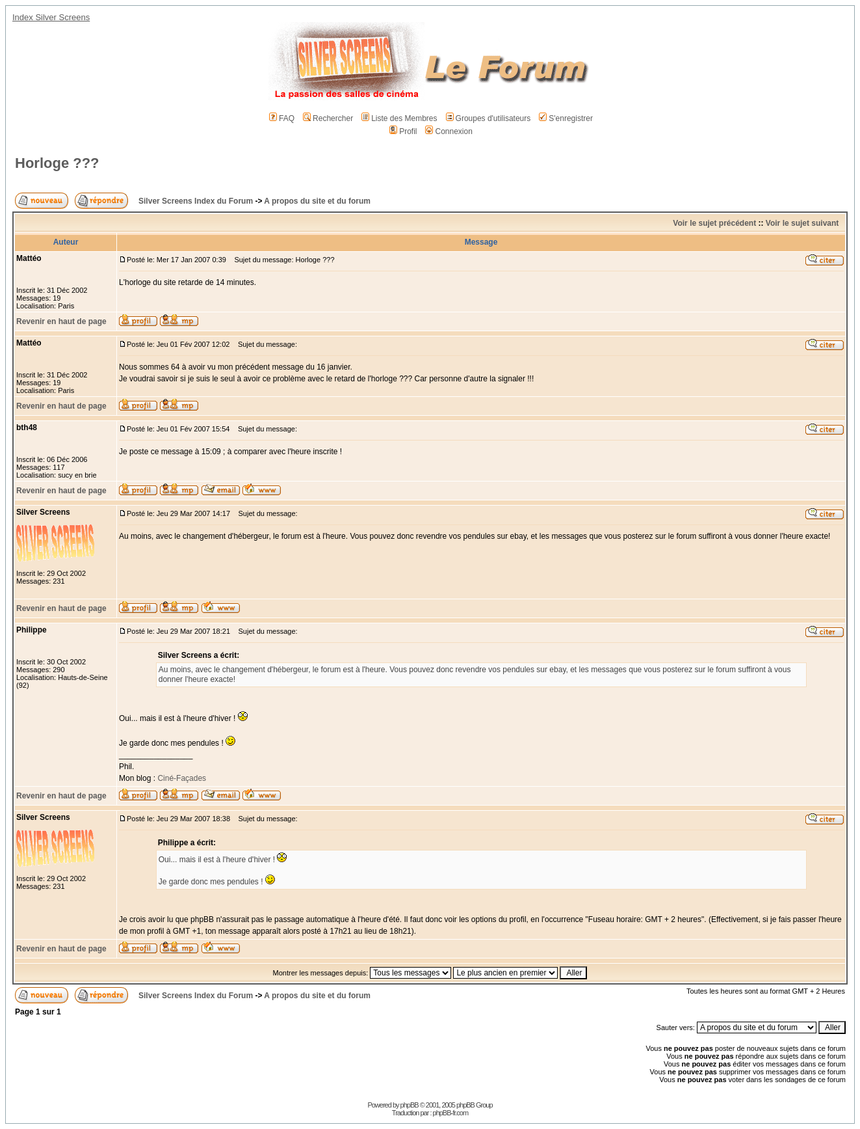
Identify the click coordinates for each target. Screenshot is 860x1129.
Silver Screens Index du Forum (195, 201)
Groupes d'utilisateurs (488, 118)
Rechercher (328, 118)
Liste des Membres (399, 118)
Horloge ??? (57, 163)
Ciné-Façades (180, 778)
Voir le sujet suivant (802, 223)
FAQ (281, 118)
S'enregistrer (566, 118)
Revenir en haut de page (61, 321)
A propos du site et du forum (317, 201)
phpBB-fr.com (451, 1113)
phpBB (409, 1105)
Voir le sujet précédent (714, 223)
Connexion (448, 131)
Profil (403, 131)
